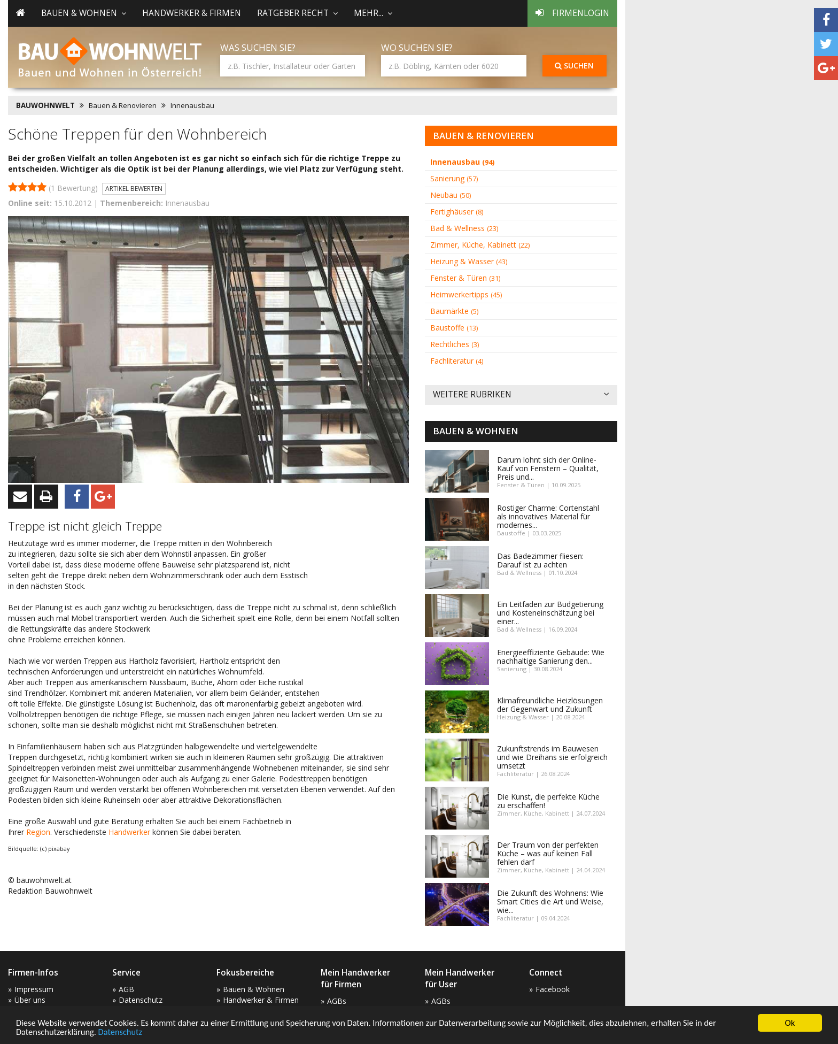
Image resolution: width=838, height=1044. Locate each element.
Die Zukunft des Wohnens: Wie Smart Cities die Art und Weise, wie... (550, 901)
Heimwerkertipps (466, 294)
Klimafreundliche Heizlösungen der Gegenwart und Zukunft (550, 704)
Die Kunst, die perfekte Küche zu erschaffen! (548, 801)
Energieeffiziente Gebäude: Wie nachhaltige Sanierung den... (550, 656)
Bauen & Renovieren (123, 105)
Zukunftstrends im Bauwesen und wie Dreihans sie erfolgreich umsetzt (552, 757)
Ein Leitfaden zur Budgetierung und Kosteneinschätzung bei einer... (550, 612)
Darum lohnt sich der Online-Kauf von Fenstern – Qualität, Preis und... (548, 468)
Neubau (450, 195)
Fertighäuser (456, 211)
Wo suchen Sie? (417, 47)
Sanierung (454, 178)
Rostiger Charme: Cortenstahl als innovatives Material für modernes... (548, 516)
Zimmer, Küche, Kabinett (480, 245)
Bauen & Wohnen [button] (83, 13)
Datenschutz (123, 1032)
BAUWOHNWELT (45, 105)
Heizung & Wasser (468, 261)
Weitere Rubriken (521, 395)
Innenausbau (192, 105)
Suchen (574, 65)
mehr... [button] (373, 13)
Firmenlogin (572, 13)
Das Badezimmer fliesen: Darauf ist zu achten (540, 560)
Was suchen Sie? (258, 47)
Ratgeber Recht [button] (297, 13)
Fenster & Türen (465, 278)
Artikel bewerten (133, 188)
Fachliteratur (456, 361)
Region (38, 832)
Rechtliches (454, 344)
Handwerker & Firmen (191, 13)
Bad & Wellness (464, 228)
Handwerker (129, 832)
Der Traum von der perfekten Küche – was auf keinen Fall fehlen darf (548, 853)
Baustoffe (454, 328)
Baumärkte (454, 311)
